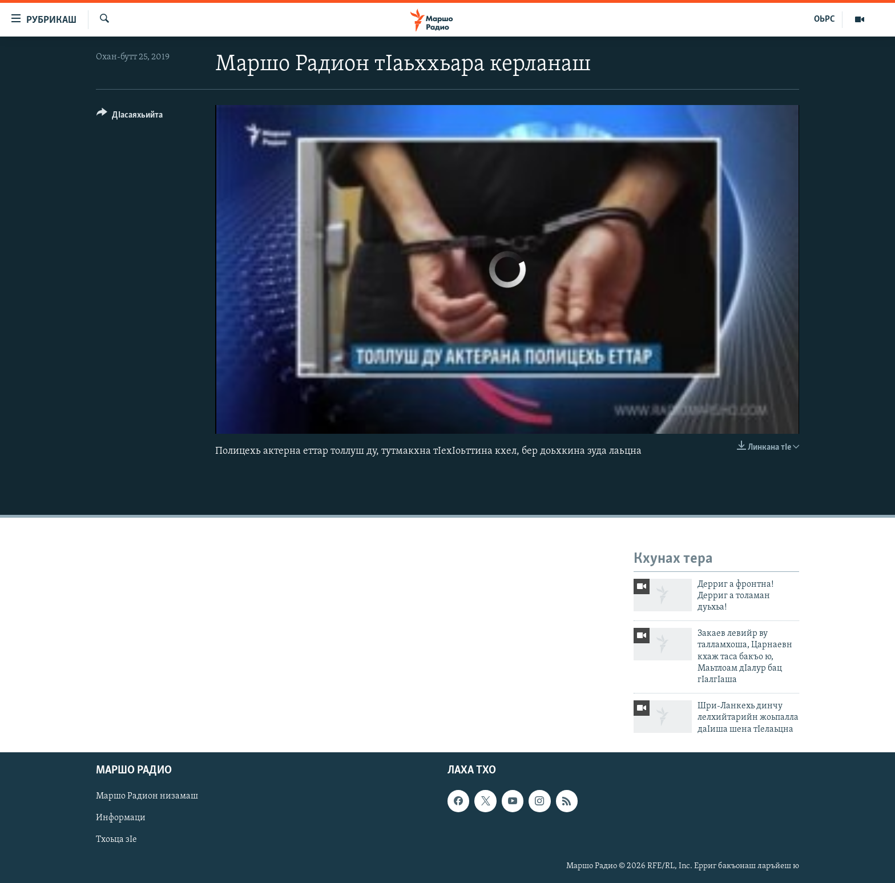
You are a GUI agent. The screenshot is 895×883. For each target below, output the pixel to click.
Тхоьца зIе (116, 839)
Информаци (121, 817)
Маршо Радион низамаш (147, 796)
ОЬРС (824, 19)
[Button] (129, 116)
